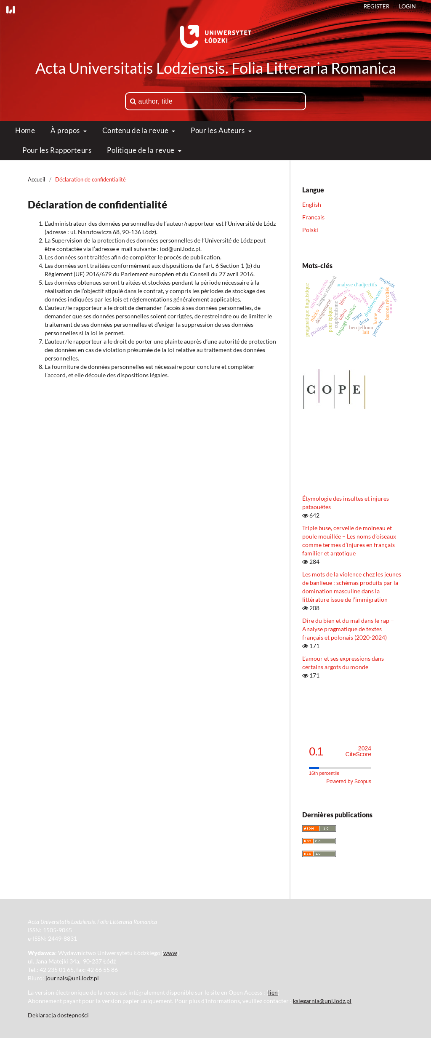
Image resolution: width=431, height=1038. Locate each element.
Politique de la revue (141, 150)
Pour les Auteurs (219, 130)
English (311, 204)
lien (273, 992)
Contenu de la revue (136, 130)
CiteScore (358, 751)
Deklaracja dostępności (58, 1015)
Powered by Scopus (348, 782)
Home (25, 130)
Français (313, 217)
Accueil (36, 179)
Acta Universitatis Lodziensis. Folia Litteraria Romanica (215, 68)
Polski (310, 229)
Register (376, 6)
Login (407, 6)
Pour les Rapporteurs (56, 150)
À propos (66, 130)
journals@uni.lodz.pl (72, 978)
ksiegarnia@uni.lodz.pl (322, 1000)
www (170, 952)
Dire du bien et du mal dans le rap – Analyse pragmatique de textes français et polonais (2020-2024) (348, 629)
